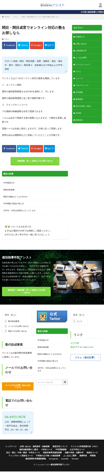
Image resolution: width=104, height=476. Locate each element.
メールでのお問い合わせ (16, 326)
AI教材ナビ (80, 37)
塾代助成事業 (11, 321)
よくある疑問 (81, 57)
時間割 (93, 455)
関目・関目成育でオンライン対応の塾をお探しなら (40, 17)
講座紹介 (79, 120)
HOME (6, 17)
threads (75, 458)
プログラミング (82, 85)
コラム (15, 17)
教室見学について (60, 446)
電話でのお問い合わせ (15, 331)
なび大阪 (74, 343)
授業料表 (83, 455)
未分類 (78, 113)
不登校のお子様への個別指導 (48, 455)
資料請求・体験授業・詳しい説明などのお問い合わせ (26, 291)
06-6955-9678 (15, 417)
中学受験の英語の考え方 (13, 203)
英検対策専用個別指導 (52, 452)
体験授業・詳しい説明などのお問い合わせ (35, 161)
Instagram (53, 458)
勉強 (72, 347)
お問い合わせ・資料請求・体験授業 (35, 446)
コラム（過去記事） (85, 357)
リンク (77, 321)
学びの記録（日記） (83, 106)
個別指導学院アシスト (60, 464)
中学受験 (79, 92)
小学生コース (46, 449)
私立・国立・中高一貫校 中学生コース (23, 452)
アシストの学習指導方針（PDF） (85, 446)
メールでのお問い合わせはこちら (18, 386)
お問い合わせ (81, 44)
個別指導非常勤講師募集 (35, 458)
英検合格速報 (9, 189)
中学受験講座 (61, 449)
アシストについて (82, 64)
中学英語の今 (9, 183)
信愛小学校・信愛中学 (74, 452)
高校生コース (92, 452)
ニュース (79, 78)
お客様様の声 (81, 50)
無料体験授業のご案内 (28, 449)
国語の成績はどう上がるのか (15, 196)
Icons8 (90, 347)
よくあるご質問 (69, 455)
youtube (64, 458)
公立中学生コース (77, 449)
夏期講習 (79, 99)
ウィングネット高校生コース (21, 455)
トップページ (11, 446)
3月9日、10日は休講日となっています (19, 210)
